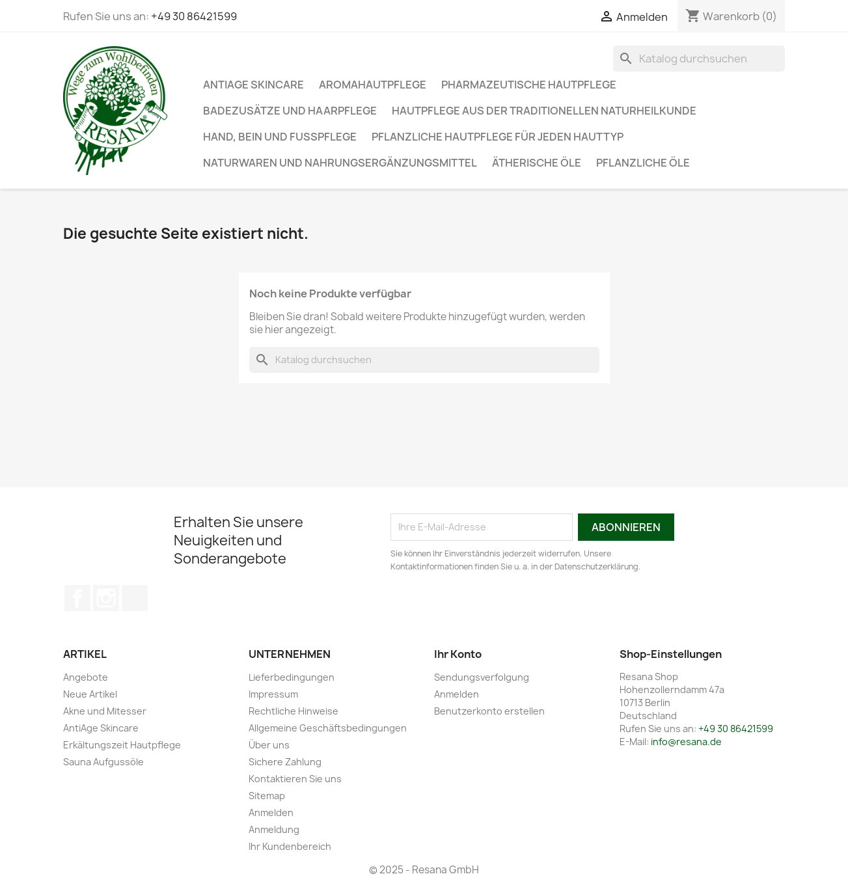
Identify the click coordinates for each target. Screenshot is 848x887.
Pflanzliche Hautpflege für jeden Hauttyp (497, 137)
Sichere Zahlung (285, 762)
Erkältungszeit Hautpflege (122, 745)
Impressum (273, 694)
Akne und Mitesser (104, 711)
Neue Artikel (90, 694)
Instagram (106, 598)
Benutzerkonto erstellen (489, 711)
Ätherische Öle (536, 163)
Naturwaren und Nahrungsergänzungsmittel (340, 163)
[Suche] (699, 59)
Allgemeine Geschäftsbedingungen (328, 728)
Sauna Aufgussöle (103, 762)
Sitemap (267, 795)
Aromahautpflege (372, 84)
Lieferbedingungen (292, 677)
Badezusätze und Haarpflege (290, 110)
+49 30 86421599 (194, 16)
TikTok (135, 598)
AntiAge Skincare (253, 84)
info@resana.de (686, 741)
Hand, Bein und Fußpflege (280, 137)
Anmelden (271, 812)
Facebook (77, 598)
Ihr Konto (458, 654)
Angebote (85, 677)
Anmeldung (274, 829)
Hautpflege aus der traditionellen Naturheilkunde (544, 110)
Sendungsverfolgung (481, 677)
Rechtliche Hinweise (293, 711)
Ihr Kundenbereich (290, 846)
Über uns (269, 745)
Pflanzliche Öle (643, 163)
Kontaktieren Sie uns (295, 778)
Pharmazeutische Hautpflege (528, 84)
